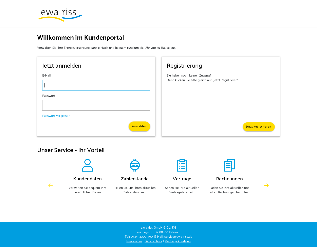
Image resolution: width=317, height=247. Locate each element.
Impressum (134, 241)
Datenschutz (153, 241)
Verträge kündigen (178, 241)
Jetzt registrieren (258, 127)
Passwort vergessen (56, 116)
